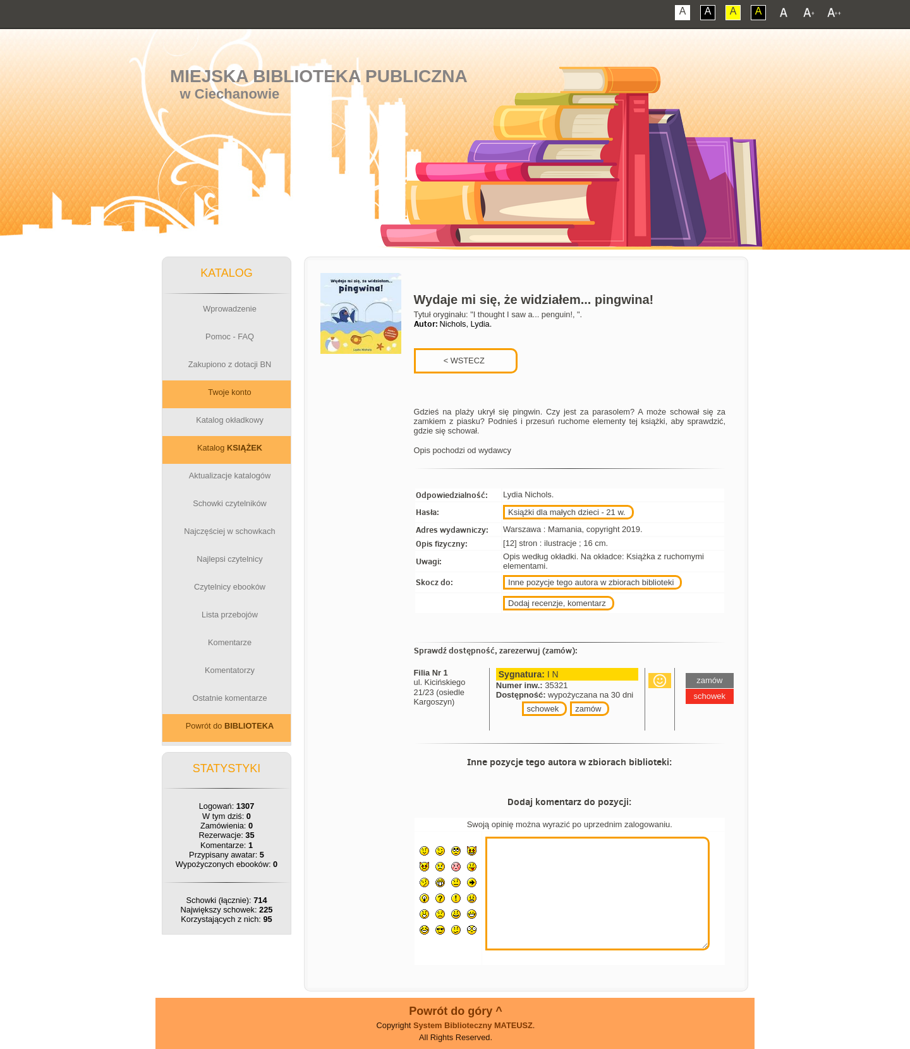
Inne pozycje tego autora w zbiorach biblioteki (591, 582)
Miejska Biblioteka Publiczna (319, 76)
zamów (588, 708)
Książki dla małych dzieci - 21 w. (567, 512)
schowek (543, 708)
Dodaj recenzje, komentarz (557, 603)
